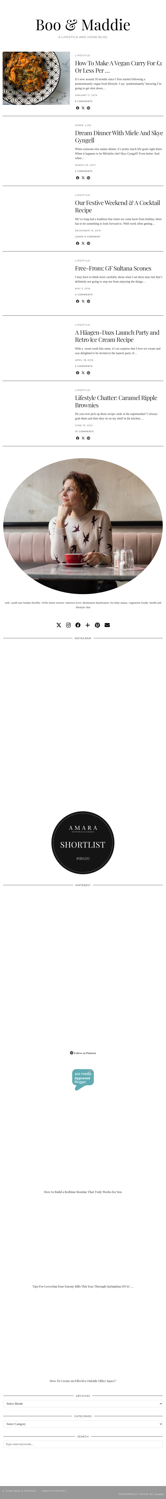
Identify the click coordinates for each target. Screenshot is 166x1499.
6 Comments (84, 101)
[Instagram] (43, 682)
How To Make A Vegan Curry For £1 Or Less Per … (118, 66)
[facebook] (78, 625)
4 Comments (84, 294)
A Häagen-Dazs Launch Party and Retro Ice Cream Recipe (117, 336)
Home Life (83, 125)
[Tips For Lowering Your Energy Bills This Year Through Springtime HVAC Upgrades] (83, 1243)
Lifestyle (82, 55)
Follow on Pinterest (83, 1053)
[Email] (107, 625)
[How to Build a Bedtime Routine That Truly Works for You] (83, 1149)
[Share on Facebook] (77, 108)
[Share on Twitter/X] (83, 108)
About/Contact (54, 1490)
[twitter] (58, 625)
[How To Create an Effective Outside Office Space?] (83, 1338)
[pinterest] (97, 625)
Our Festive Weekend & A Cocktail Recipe (117, 206)
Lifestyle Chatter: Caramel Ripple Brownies (116, 401)
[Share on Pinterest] (88, 108)
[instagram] (68, 625)
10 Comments (84, 431)
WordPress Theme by (141, 1494)
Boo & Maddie (83, 24)
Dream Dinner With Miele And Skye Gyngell (119, 136)
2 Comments (84, 171)
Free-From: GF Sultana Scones (113, 268)
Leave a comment (88, 236)
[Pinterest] (43, 929)
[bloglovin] (87, 625)
